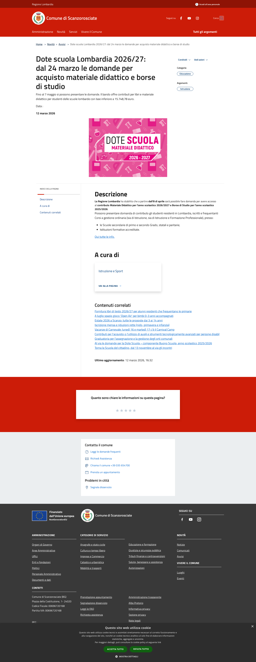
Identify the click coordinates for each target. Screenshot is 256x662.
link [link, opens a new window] (159, 642)
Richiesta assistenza (91, 615)
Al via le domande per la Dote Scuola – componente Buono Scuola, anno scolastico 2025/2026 (153, 343)
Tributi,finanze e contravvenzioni (147, 556)
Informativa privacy (139, 609)
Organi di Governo (42, 545)
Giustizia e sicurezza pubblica (145, 550)
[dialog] (128, 642)
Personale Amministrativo (46, 574)
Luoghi (180, 572)
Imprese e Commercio (92, 556)
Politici (36, 568)
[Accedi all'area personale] (207, 4)
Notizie (181, 545)
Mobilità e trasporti (91, 568)
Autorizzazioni (136, 568)
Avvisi (62, 44)
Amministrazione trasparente (145, 597)
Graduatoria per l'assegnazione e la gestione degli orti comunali (133, 338)
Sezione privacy (137, 615)
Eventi (180, 578)
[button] (128, 656)
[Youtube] (183, 18)
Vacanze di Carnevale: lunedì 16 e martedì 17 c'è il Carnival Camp (134, 329)
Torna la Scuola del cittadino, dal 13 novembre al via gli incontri (133, 348)
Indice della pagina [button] (49, 188)
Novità (51, 44)
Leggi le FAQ (87, 609)
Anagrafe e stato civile (92, 545)
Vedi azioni (201, 60)
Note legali (135, 621)
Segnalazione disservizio (93, 603)
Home (39, 44)
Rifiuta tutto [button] (141, 649)
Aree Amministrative (43, 550)
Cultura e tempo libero (92, 550)
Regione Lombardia (42, 4)
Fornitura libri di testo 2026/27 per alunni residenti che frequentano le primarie (143, 311)
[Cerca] (220, 18)
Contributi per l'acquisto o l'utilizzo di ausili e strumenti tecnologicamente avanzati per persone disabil (157, 334)
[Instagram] (191, 18)
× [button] (252, 626)
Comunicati (183, 550)
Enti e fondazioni (41, 562)
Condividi (185, 60)
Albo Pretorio (136, 603)
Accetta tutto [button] (115, 649)
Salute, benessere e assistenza (146, 562)
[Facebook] (174, 18)
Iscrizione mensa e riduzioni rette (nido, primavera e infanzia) (132, 325)
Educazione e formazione (142, 544)
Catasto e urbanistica (92, 562)
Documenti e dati (41, 580)
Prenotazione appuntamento (96, 597)
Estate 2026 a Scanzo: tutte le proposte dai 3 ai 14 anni (129, 320)
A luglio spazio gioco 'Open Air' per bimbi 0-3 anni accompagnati (134, 316)
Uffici (35, 556)
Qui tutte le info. (105, 237)
